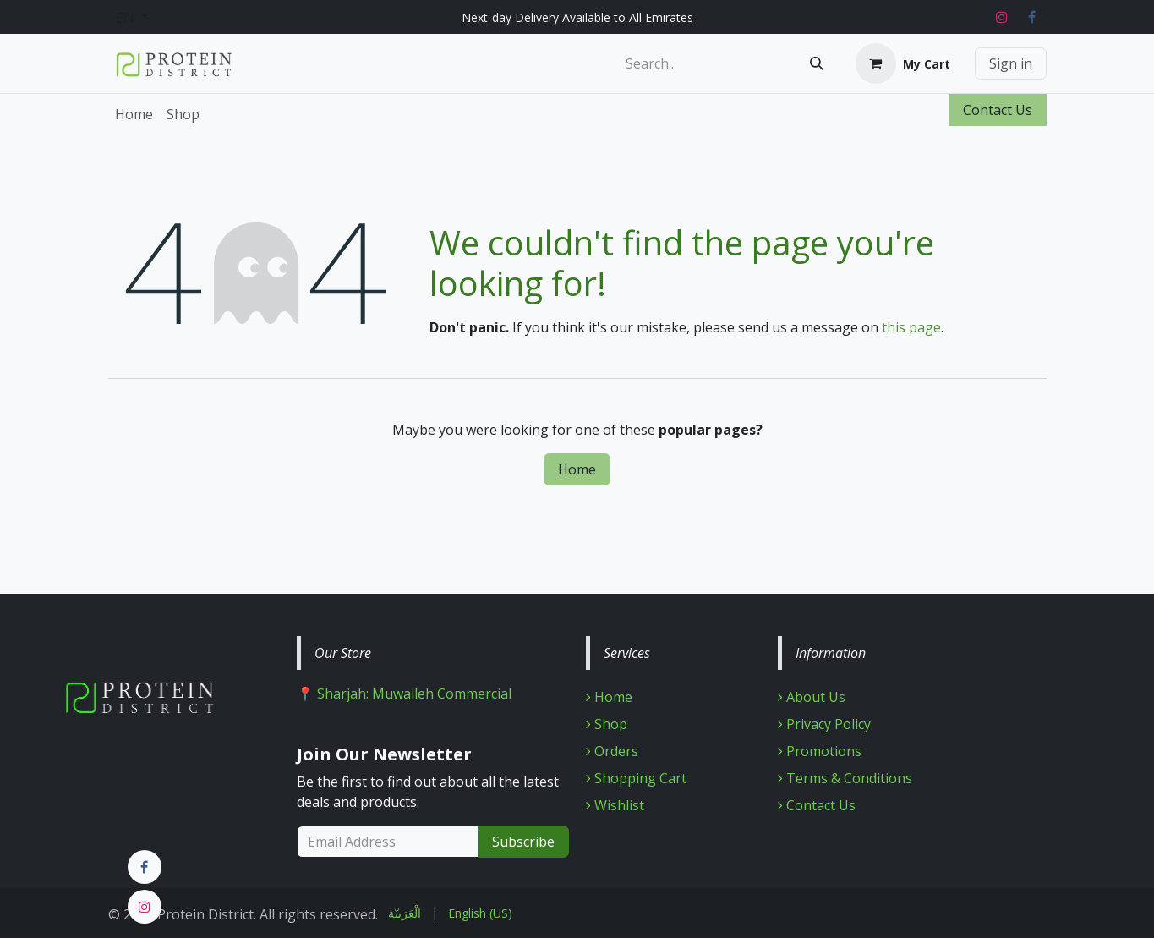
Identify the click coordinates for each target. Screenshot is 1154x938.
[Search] (817, 63)
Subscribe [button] (523, 841)
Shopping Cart (636, 778)
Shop (606, 724)
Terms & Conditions (845, 778)
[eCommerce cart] (903, 63)
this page (911, 327)
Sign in (1010, 63)
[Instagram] (1001, 16)
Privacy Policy (824, 724)
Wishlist (615, 805)
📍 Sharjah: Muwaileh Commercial (404, 693)
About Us (811, 697)
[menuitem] (134, 114)
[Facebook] (1032, 16)
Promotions (819, 751)
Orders (612, 751)
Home (577, 469)
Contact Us (997, 110)
